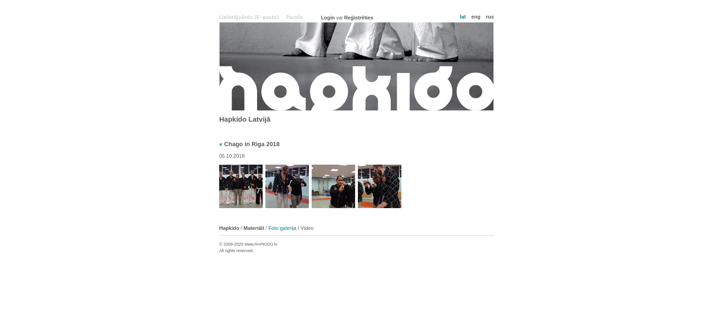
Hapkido (356, 66)
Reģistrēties (358, 17)
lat (463, 16)
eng (475, 16)
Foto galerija (282, 228)
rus (490, 16)
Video (307, 228)
